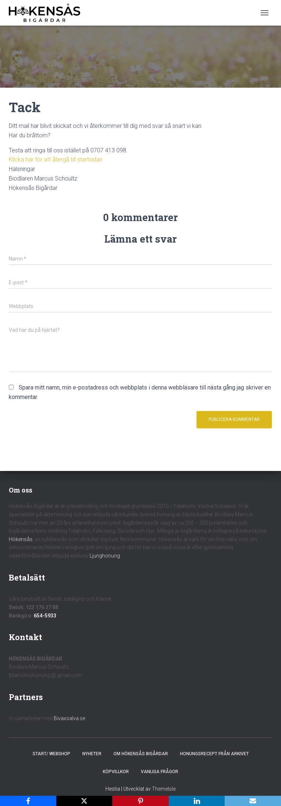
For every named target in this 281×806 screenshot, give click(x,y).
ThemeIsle (164, 789)
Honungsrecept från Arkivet (214, 753)
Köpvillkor (116, 771)
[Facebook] (28, 801)
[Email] (253, 801)
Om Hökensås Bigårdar (140, 753)
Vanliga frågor (159, 771)
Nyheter (91, 753)
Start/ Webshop (51, 753)
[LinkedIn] (197, 801)
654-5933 (45, 616)
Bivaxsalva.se (69, 718)
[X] (84, 801)
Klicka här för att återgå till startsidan (55, 159)
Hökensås (21, 539)
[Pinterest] (140, 801)
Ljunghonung (105, 556)
